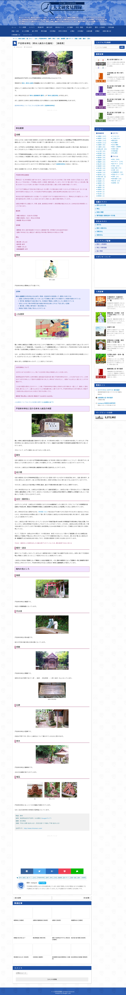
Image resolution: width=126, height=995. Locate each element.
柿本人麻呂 (22, 877)
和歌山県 (102, 149)
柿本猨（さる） (43, 512)
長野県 (101, 189)
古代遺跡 (70, 27)
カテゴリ (32, 27)
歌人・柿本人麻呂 (27, 83)
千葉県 (101, 185)
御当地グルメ (59, 27)
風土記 (116, 180)
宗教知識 (111, 27)
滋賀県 (101, 159)
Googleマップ (46, 818)
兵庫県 (101, 145)
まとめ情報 (25, 31)
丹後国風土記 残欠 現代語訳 (115, 73)
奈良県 (102, 143)
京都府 (102, 136)
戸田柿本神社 (41, 877)
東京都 (101, 153)
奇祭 (115, 176)
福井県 (101, 174)
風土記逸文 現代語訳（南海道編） (115, 100)
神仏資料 (89, 27)
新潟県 (101, 155)
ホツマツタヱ (27, 35)
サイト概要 (22, 27)
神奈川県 (102, 176)
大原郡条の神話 (101, 399)
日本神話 (52, 31)
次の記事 (86, 898)
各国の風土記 (107, 31)
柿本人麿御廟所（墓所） (37, 95)
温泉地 (115, 183)
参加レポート (117, 174)
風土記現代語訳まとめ (114, 59)
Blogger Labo (67, 993)
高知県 (101, 172)
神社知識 (44, 31)
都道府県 (41, 27)
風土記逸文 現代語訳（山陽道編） (115, 113)
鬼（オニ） (29, 877)
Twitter (42, 883)
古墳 (115, 170)
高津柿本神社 (60, 164)
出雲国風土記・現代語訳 (105, 397)
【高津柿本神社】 (50, 105)
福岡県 (101, 187)
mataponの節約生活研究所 (106, 403)
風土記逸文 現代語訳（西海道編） (115, 87)
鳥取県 (101, 183)
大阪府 (102, 140)
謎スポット (66, 877)
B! (52, 871)
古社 (34, 877)
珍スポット (117, 161)
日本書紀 (80, 31)
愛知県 (101, 157)
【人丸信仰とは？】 (47, 402)
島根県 (60, 877)
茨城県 (101, 181)
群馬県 (101, 196)
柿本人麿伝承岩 (53, 95)
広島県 (101, 170)
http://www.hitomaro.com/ (33, 828)
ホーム (14, 27)
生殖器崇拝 (117, 172)
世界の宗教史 (62, 31)
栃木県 (101, 191)
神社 (51, 877)
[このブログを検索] (107, 47)
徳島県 (101, 166)
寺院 (115, 166)
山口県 (101, 151)
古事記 (72, 31)
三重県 (101, 147)
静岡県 (101, 179)
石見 (55, 877)
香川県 (101, 168)
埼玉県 (101, 194)
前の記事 (17, 898)
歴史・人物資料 (100, 27)
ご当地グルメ (116, 138)
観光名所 (49, 27)
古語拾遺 (89, 31)
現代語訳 (116, 178)
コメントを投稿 (52, 979)
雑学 (47, 877)
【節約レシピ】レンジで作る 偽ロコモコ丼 (106, 405)
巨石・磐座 (79, 27)
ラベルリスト (116, 136)
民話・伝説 (15, 31)
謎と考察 (35, 31)
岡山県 (101, 164)
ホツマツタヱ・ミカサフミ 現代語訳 (109, 390)
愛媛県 (101, 162)
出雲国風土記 (16, 35)
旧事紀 (97, 31)
